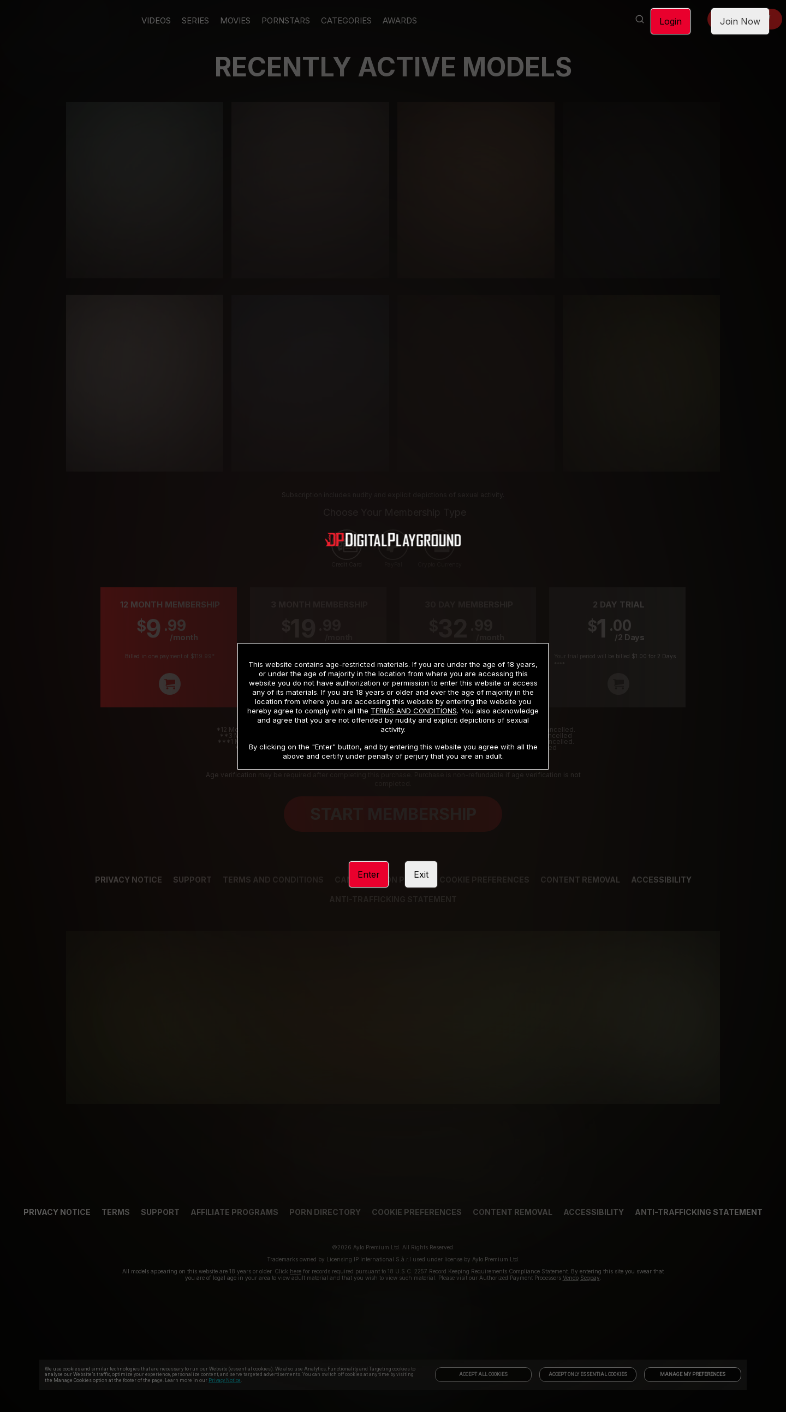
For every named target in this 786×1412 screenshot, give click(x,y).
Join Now (740, 21)
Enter (369, 874)
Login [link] (670, 21)
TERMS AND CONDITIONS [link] (414, 710)
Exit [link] (421, 874)
